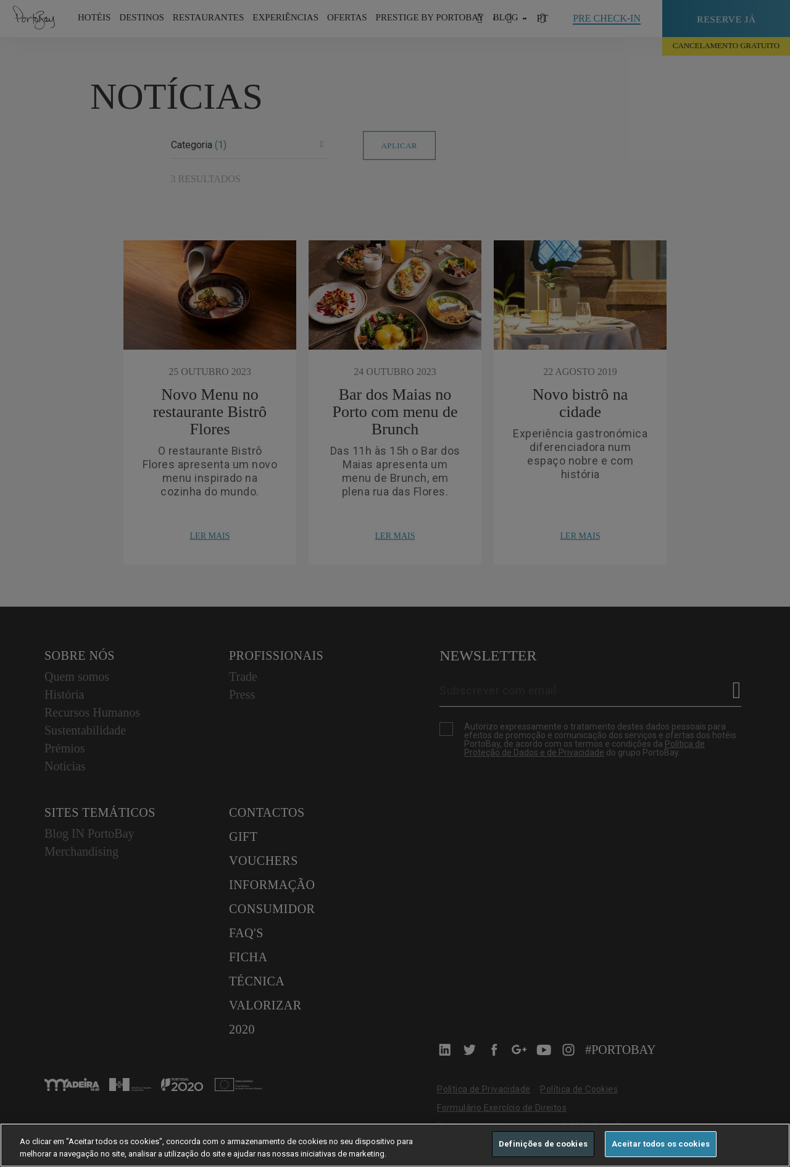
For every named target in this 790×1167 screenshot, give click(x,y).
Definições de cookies (543, 1143)
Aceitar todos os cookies (661, 1143)
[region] (395, 1145)
